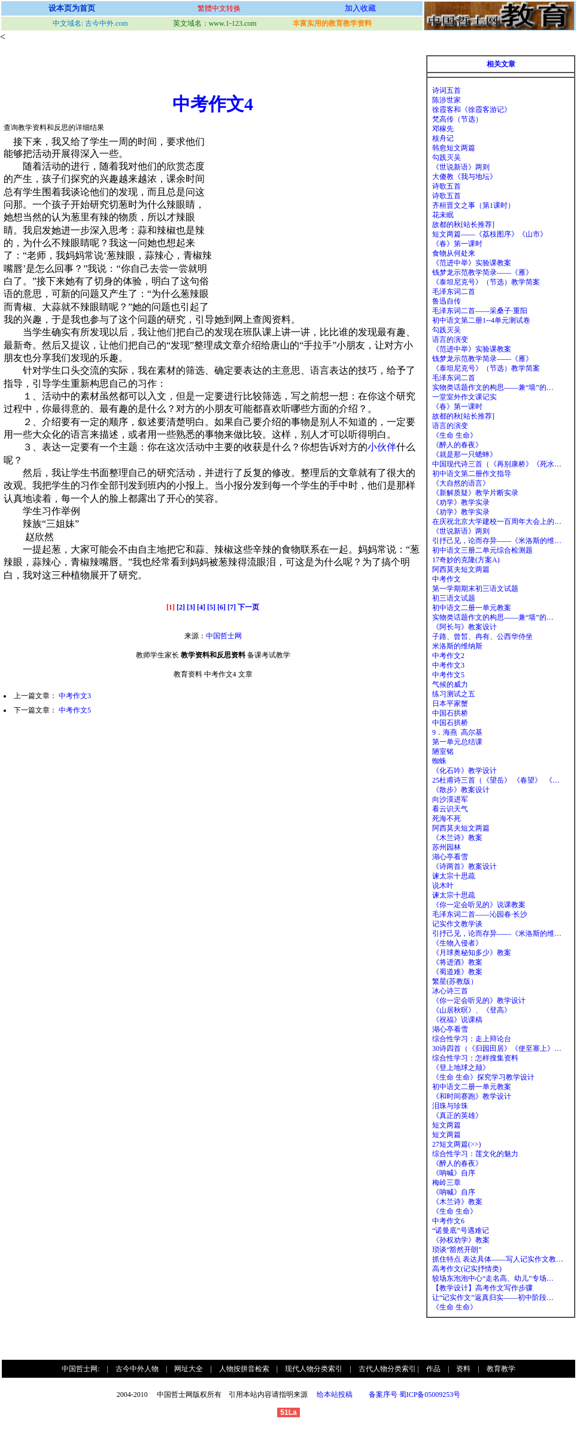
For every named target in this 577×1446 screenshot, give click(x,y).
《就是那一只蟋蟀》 (464, 454)
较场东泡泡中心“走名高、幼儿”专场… (493, 1278)
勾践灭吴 (446, 157)
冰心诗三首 (450, 991)
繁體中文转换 (219, 8)
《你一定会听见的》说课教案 (479, 905)
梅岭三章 (446, 1182)
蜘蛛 (439, 761)
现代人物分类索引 (313, 1369)
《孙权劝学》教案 (461, 1240)
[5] (211, 607)
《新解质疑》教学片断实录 (475, 493)
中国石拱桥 (450, 713)
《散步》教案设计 (461, 790)
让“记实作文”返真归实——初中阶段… (493, 1297)
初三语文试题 (453, 598)
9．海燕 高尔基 (457, 732)
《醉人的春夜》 (457, 445)
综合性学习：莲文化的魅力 (475, 1154)
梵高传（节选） (457, 119)
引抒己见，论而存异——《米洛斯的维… (496, 540)
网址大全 (188, 1369)
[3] (191, 607)
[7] (231, 607)
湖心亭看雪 (450, 857)
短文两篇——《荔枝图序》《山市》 (489, 234)
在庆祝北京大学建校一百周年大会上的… (496, 521)
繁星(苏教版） (455, 981)
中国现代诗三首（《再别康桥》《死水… (496, 464)
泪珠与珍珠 (450, 1106)
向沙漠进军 (450, 799)
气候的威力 (450, 684)
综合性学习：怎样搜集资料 (475, 1058)
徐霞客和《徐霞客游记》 (471, 109)
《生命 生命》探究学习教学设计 (483, 1077)
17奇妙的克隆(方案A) (466, 560)
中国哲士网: (80, 1369)
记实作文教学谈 (457, 924)
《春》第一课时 (457, 244)
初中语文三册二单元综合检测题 (482, 550)
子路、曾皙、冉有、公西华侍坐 (482, 636)
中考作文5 (75, 710)
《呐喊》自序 (453, 1173)
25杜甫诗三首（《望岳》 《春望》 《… (496, 780)
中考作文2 (448, 655)
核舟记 (443, 138)
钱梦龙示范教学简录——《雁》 (482, 272)
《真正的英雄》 (457, 1115)
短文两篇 (446, 1125)
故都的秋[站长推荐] (463, 224)
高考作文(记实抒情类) (467, 1269)
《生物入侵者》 (457, 943)
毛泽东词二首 (453, 291)
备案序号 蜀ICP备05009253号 (415, 1394)
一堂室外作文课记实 (464, 397)
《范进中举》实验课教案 (471, 263)
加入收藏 (360, 8)
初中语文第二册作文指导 (471, 473)
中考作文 (446, 579)
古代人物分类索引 (387, 1369)
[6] (221, 607)
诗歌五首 (446, 186)
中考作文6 (448, 1221)
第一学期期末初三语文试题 (475, 588)
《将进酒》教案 (457, 962)
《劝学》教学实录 (461, 502)
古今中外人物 (137, 1369)
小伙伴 (382, 447)
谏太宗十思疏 (453, 876)
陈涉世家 (446, 100)
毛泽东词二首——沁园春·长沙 (479, 914)
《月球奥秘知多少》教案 (471, 952)
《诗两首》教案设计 (464, 866)
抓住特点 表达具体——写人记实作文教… (497, 1259)
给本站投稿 (334, 1394)
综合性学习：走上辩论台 (471, 1039)
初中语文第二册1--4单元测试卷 (481, 320)
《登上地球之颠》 (461, 1067)
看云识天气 (450, 809)
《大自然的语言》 (461, 483)
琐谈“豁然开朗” (457, 1249)
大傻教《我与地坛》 (464, 176)
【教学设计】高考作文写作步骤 (482, 1288)
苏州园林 (446, 847)
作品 (433, 1369)
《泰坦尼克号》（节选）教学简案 (486, 282)
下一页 (248, 607)
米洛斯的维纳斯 (457, 646)
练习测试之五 (453, 694)
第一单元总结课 (457, 742)
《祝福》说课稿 (457, 1019)
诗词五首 (446, 90)
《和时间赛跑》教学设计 (471, 1096)
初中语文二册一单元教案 (471, 608)
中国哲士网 (224, 636)
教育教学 (501, 1369)
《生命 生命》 (454, 435)
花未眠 (443, 215)
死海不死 (446, 818)
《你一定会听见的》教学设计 (479, 1000)
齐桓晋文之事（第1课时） (473, 205)
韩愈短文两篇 (453, 148)
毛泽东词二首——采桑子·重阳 (479, 311)
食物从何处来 (453, 253)
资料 (463, 1369)
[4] (201, 607)
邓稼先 (443, 129)
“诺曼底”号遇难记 (460, 1230)
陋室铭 (443, 751)
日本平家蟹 (450, 703)
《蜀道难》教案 (457, 972)
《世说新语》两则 (461, 167)
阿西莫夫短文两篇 (461, 569)
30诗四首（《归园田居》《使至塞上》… (496, 1048)
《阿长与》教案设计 (464, 627)
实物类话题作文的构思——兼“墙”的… (493, 387)
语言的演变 (450, 339)
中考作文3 (75, 696)
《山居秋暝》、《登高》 (471, 1010)
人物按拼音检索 (244, 1369)
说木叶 (443, 885)
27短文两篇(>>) (456, 1144)
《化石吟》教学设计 (464, 770)
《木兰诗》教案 (457, 837)
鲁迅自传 (446, 301)
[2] (181, 607)
